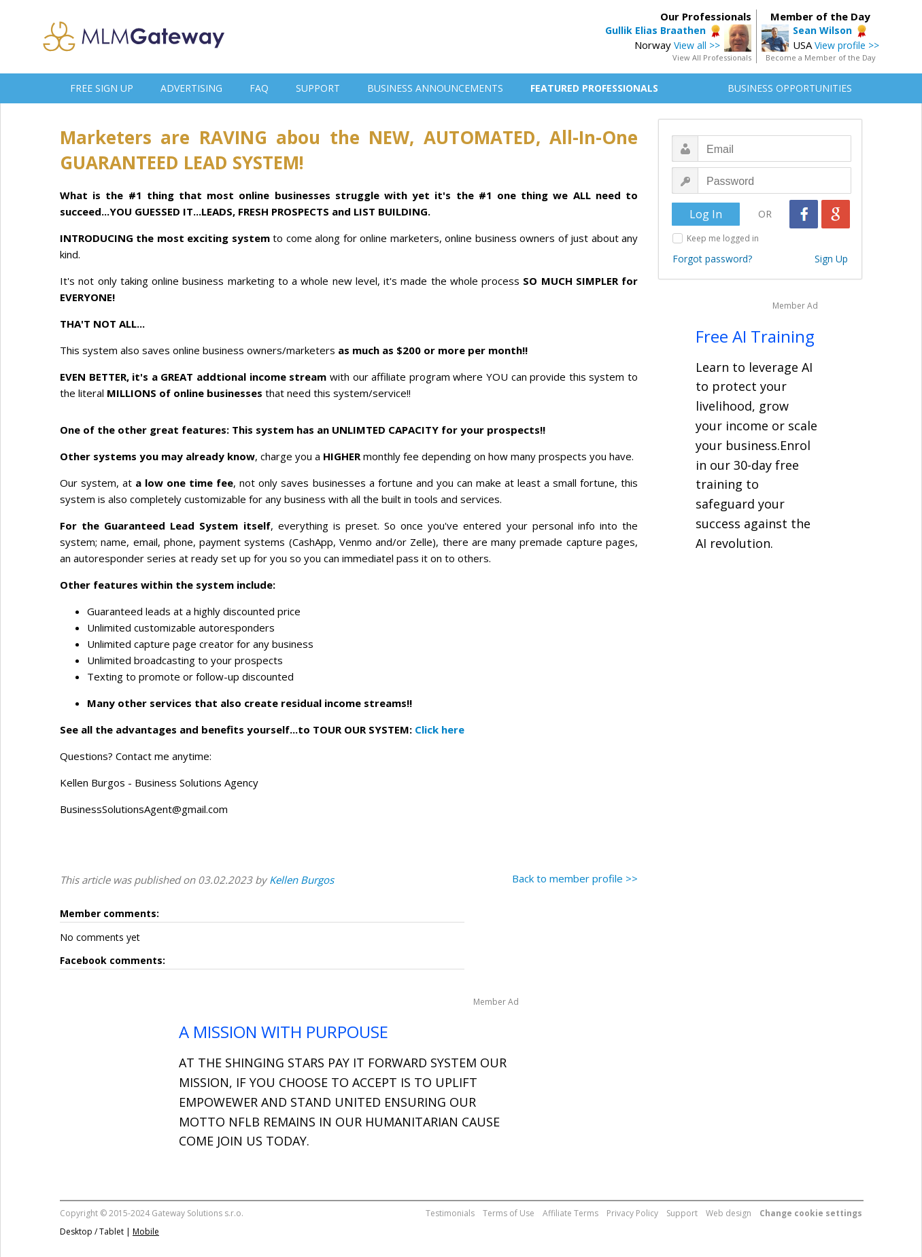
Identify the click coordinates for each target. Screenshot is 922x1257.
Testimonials (450, 1213)
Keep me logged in (723, 238)
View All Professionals (711, 57)
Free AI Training (755, 336)
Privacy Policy (632, 1213)
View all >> (697, 45)
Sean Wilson (822, 30)
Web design (728, 1213)
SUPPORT (318, 88)
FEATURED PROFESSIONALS (594, 88)
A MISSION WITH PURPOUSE (283, 1031)
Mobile (146, 1231)
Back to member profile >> (575, 878)
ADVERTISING (191, 88)
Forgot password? (712, 258)
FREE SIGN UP (101, 88)
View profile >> (847, 45)
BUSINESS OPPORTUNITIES (790, 88)
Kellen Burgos (301, 879)
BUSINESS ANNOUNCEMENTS (435, 88)
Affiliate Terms (570, 1213)
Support (682, 1213)
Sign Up (831, 258)
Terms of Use (508, 1213)
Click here (439, 729)
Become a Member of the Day (821, 57)
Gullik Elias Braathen (655, 30)
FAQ (259, 88)
